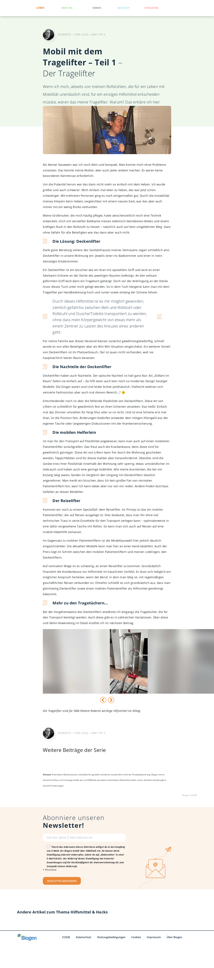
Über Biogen (174, 937)
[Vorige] (103, 700)
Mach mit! (124, 7)
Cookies (136, 937)
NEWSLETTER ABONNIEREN (62, 880)
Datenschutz (83, 937)
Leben (40, 8)
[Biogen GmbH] (26, 937)
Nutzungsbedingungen (111, 937)
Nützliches (151, 7)
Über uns (67, 7)
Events (97, 7)
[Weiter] (111, 700)
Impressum (154, 937)
